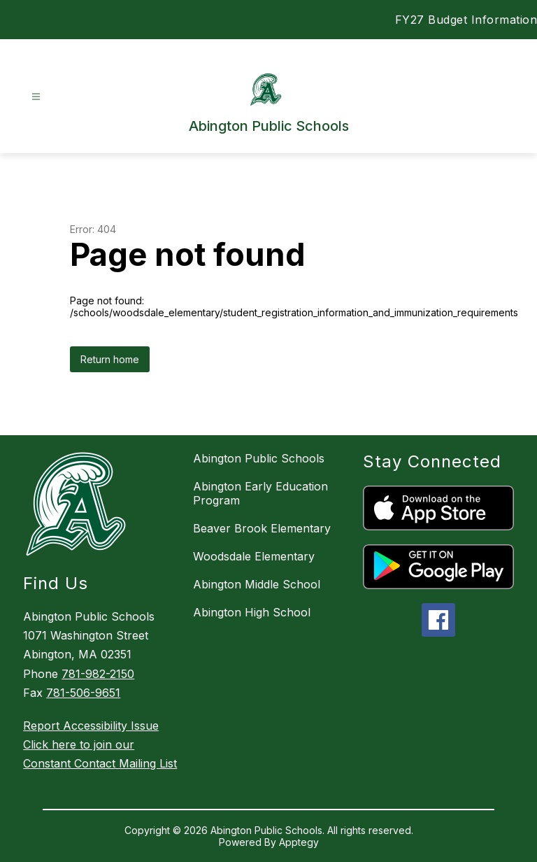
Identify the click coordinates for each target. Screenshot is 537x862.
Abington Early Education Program (260, 493)
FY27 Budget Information (466, 20)
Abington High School (251, 612)
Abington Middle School (256, 584)
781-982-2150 (98, 674)
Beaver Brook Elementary (262, 528)
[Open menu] (36, 97)
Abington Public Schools (258, 458)
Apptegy (299, 842)
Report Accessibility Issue (91, 726)
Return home (109, 359)
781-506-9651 (83, 693)
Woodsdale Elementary (254, 556)
